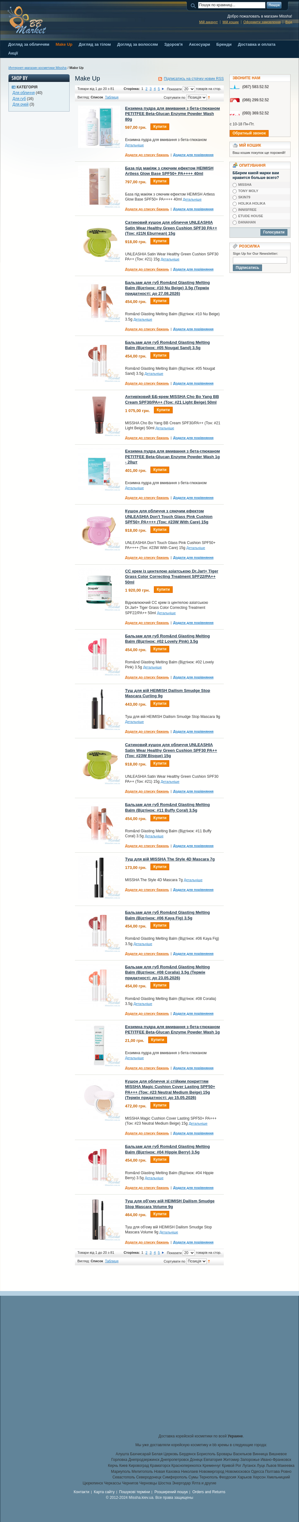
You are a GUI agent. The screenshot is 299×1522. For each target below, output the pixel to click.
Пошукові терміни (134, 1492)
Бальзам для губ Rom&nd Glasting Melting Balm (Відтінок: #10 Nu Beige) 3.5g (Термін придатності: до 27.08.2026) (167, 288)
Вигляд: (83, 97)
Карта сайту (104, 1492)
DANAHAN (247, 222)
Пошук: (194, 5)
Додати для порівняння (193, 155)
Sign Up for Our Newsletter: (255, 253)
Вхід (288, 22)
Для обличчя (24, 93)
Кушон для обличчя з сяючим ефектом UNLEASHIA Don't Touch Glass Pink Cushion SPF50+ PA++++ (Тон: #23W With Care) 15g (168, 516)
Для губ (19, 99)
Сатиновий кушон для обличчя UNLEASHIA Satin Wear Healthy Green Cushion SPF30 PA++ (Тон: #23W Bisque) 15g (171, 750)
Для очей (21, 104)
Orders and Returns (208, 1492)
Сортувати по (174, 97)
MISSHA (245, 184)
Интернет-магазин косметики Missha (37, 68)
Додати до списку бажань (147, 155)
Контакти (81, 1492)
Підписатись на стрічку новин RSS (194, 78)
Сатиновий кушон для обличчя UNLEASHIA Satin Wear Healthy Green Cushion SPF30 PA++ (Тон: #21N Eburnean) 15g (171, 228)
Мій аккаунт (208, 22)
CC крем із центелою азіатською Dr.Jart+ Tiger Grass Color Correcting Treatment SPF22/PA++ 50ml (171, 576)
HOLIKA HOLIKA (251, 203)
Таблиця (111, 97)
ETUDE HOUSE (250, 216)
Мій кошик (231, 22)
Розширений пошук (171, 1492)
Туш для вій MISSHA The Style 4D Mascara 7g (170, 859)
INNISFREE (247, 210)
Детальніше (134, 145)
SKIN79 (244, 197)
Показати (174, 89)
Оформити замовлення (262, 22)
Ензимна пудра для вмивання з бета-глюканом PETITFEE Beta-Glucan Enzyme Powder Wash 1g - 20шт (172, 456)
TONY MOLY (248, 191)
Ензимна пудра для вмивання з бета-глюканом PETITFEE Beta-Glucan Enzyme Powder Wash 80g (172, 114)
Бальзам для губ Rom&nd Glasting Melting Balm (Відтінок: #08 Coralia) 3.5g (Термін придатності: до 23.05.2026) (167, 972)
